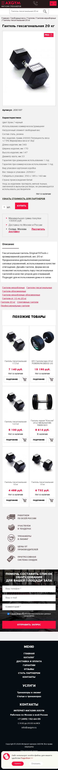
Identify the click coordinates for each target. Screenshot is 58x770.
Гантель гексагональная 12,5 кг (16, 423)
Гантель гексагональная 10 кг (16, 483)
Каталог (29, 657)
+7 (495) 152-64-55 (29, 719)
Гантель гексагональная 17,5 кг (16, 362)
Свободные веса (18, 18)
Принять (17, 764)
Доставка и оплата (29, 661)
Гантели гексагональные (39, 288)
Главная (5, 18)
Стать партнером (29, 673)
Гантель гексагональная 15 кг (42, 483)
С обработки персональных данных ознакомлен (30, 615)
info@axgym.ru (29, 728)
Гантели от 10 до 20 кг (14, 298)
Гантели (30, 18)
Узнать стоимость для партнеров (23, 199)
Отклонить (35, 764)
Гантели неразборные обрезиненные (21, 295)
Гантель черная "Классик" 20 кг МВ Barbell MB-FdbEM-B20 (42, 423)
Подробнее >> (27, 758)
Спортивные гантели (27, 302)
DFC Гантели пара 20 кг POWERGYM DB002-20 (42, 362)
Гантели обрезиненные (14, 291)
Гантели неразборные (46, 18)
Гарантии (29, 665)
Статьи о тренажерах (29, 696)
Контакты (29, 677)
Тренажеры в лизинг (29, 692)
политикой (16, 614)
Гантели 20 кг (8, 302)
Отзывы (29, 669)
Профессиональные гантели (15, 306)
